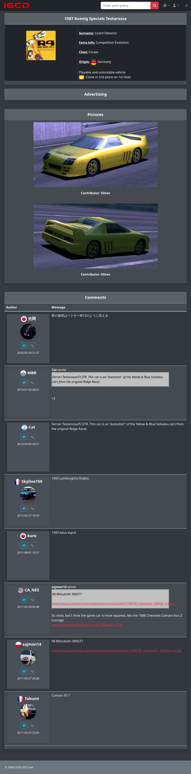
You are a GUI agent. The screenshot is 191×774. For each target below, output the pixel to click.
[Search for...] (126, 5)
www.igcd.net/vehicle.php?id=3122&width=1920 (87, 625)
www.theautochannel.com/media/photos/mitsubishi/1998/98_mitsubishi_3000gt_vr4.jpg (113, 603)
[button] (166, 5)
